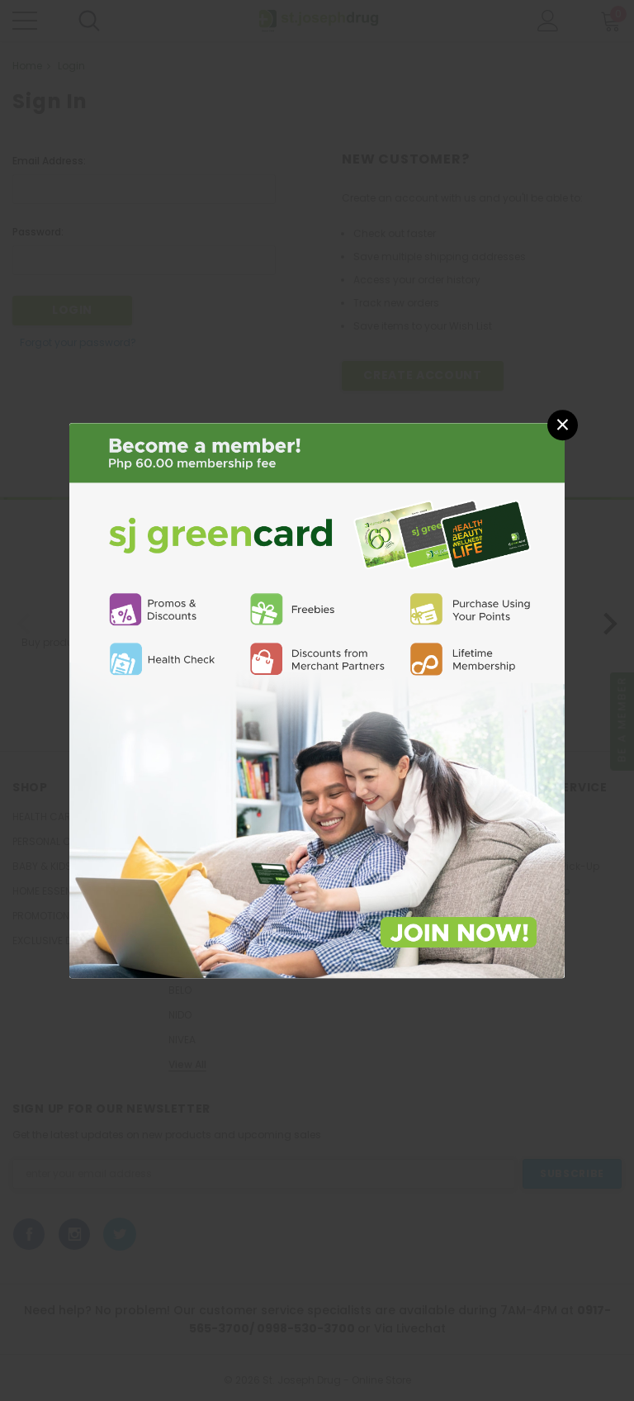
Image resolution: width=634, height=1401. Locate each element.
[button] (562, 425)
